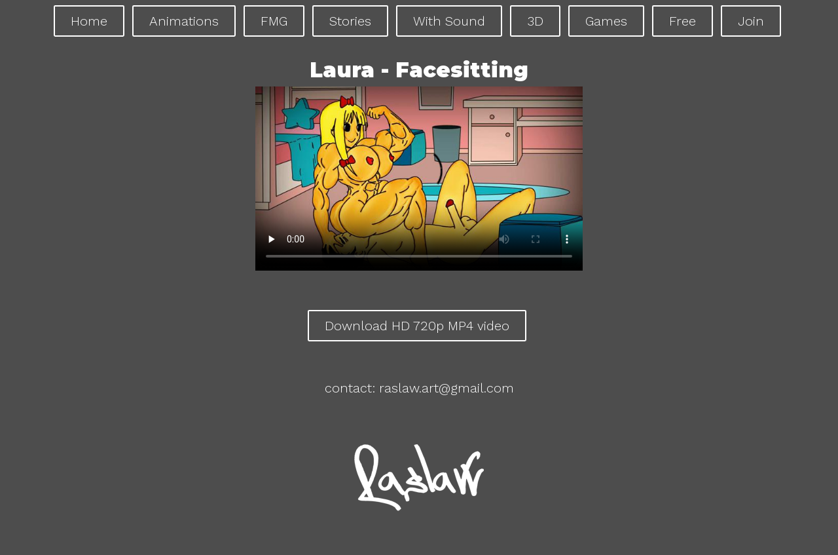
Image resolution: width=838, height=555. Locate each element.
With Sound (449, 21)
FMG (274, 21)
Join (751, 21)
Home (89, 21)
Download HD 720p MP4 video (417, 326)
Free (682, 21)
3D (535, 21)
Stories (350, 21)
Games (606, 21)
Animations (184, 21)
